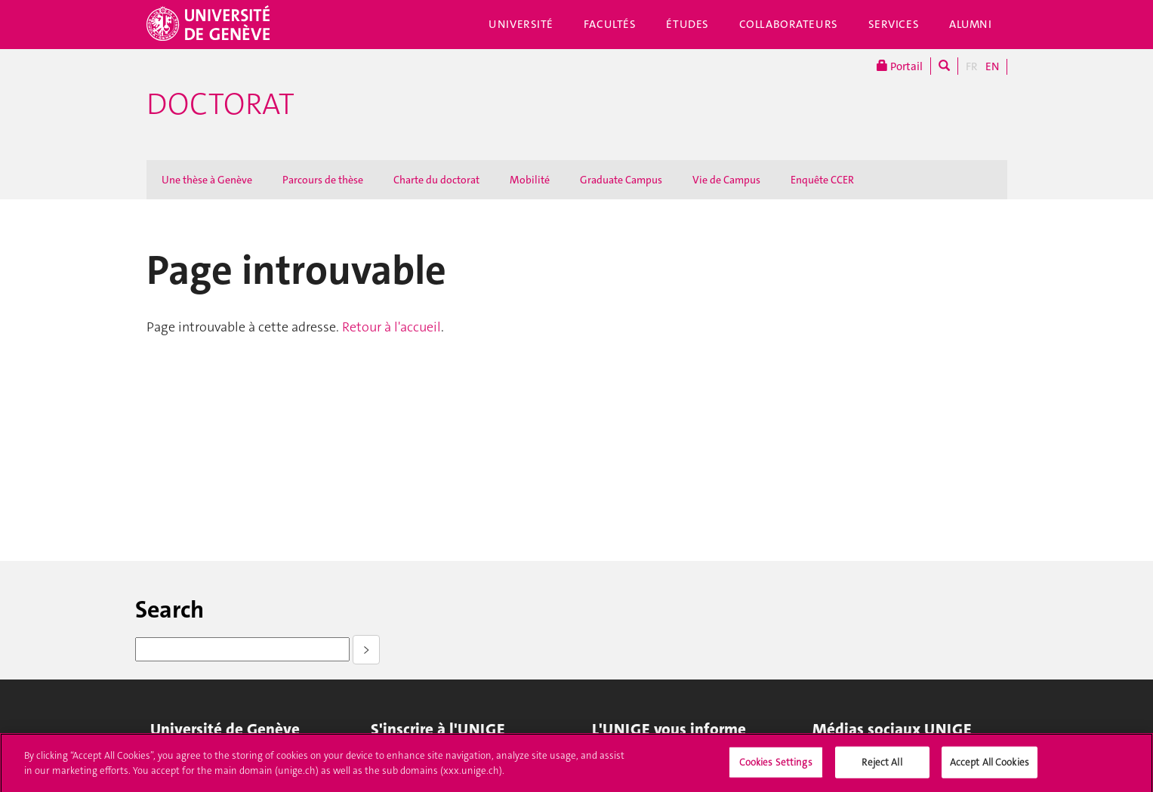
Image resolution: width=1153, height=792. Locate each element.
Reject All (882, 766)
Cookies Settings (775, 766)
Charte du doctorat (436, 179)
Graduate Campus (621, 179)
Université (521, 24)
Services (894, 24)
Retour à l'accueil (391, 327)
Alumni (970, 24)
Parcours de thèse (322, 179)
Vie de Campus (726, 179)
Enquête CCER (822, 179)
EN (992, 66)
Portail (900, 66)
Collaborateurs (788, 24)
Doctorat (220, 104)
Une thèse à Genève (207, 179)
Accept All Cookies (989, 766)
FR (972, 66)
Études (687, 24)
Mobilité (530, 179)
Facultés (610, 24)
